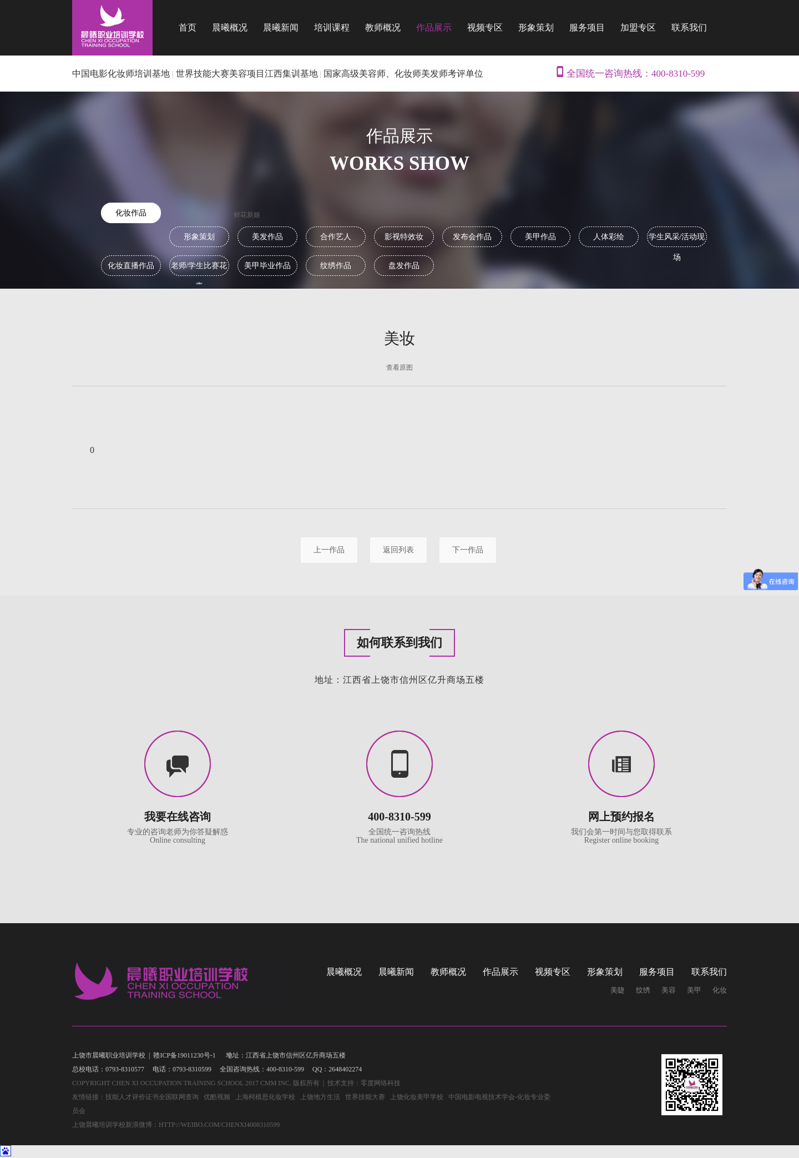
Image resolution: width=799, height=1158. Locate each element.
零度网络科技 (381, 1083)
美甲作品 (540, 237)
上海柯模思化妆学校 (265, 1097)
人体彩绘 (608, 237)
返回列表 (398, 550)
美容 (668, 990)
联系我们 (689, 27)
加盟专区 (638, 27)
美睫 (617, 990)
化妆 (719, 990)
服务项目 (587, 27)
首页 (187, 27)
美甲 (694, 990)
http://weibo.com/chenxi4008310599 (219, 1125)
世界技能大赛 (365, 1097)
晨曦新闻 (281, 27)
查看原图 (399, 367)
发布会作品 (472, 237)
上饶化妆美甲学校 (416, 1097)
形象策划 (536, 27)
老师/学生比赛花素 (199, 268)
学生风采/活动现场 (677, 240)
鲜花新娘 (247, 215)
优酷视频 (217, 1097)
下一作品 (467, 550)
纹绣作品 (335, 265)
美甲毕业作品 (267, 265)
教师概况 (383, 27)
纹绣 (643, 990)
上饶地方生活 (320, 1097)
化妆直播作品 (131, 265)
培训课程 (332, 27)
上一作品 (329, 550)
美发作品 (267, 237)
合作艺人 (335, 237)
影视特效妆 (404, 237)
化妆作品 (130, 213)
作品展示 (434, 27)
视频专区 (485, 27)
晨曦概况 (229, 27)
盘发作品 (403, 265)
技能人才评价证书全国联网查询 (152, 1097)
